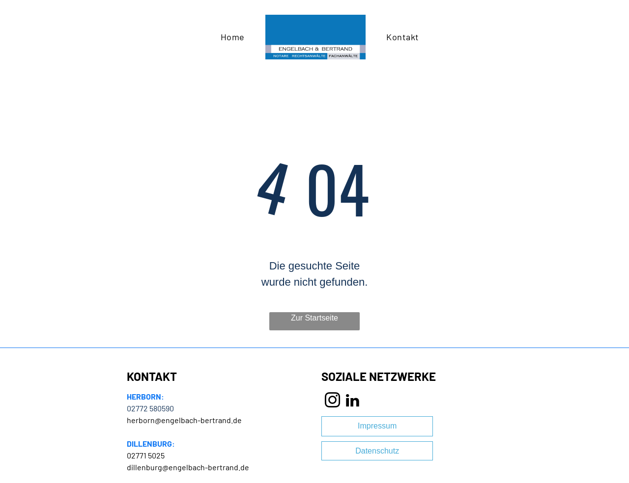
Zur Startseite (314, 318)
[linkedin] (352, 402)
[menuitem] (232, 37)
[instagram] (333, 402)
